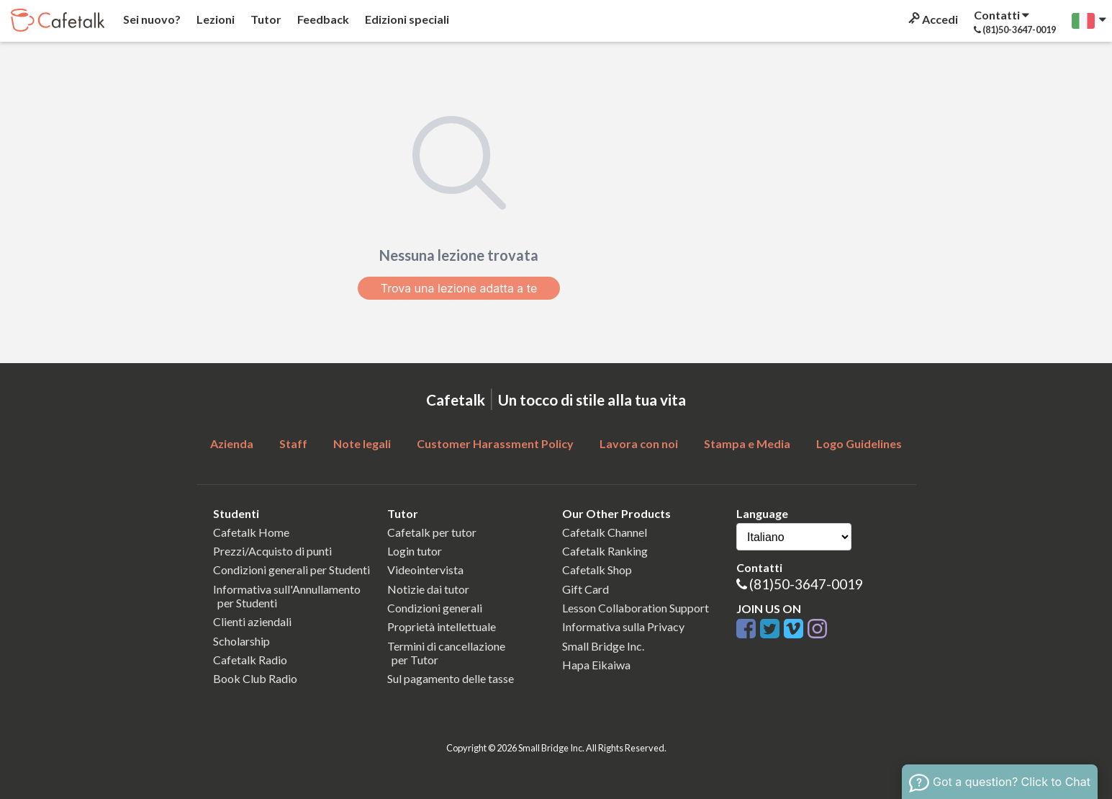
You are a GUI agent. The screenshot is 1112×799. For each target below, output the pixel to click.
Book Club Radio (255, 678)
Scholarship (241, 641)
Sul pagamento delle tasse (450, 678)
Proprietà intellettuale (441, 626)
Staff (293, 443)
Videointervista (425, 569)
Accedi (932, 19)
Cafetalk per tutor (431, 532)
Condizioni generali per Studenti (291, 569)
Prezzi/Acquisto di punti (272, 551)
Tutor (264, 19)
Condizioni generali (434, 608)
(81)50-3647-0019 (806, 584)
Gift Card (585, 589)
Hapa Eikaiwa (596, 664)
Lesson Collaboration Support (635, 608)
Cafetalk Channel (604, 532)
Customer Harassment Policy (495, 443)
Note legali (362, 443)
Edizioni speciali (406, 19)
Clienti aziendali (252, 621)
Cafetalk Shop (597, 569)
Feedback (322, 19)
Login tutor (414, 551)
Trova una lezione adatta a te (459, 288)
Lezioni (214, 19)
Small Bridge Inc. (603, 646)
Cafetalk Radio (250, 659)
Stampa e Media (747, 443)
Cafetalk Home (251, 532)
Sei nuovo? (151, 19)
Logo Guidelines (859, 443)
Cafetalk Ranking (605, 551)
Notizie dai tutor (428, 589)
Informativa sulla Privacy (623, 626)
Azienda (231, 443)
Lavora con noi (639, 443)
